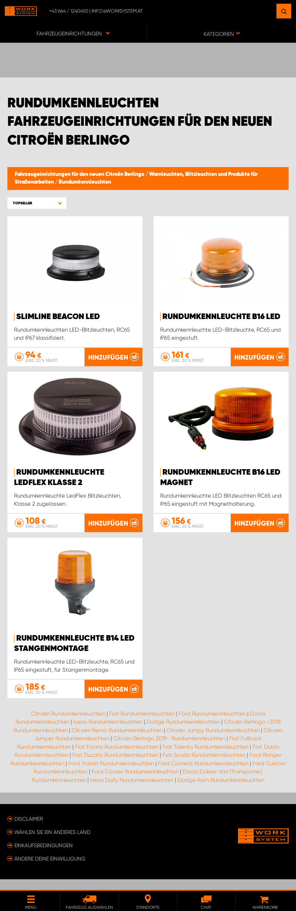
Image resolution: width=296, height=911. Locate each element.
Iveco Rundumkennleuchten (107, 732)
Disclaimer (28, 829)
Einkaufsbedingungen (43, 856)
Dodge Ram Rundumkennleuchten (221, 790)
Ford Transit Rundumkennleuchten (111, 773)
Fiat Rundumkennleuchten (142, 724)
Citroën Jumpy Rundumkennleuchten (212, 740)
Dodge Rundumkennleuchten (183, 732)
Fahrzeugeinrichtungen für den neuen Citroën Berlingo (80, 174)
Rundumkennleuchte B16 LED (221, 317)
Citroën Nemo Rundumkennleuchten (117, 740)
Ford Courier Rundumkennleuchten (135, 782)
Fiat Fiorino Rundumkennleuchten (116, 757)
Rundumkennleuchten (85, 182)
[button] (36, 203)
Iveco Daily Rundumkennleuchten (131, 790)
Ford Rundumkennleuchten (212, 724)
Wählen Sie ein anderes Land (52, 842)
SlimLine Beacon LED (58, 317)
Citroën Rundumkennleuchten (68, 724)
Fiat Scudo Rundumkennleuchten (203, 765)
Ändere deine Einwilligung (49, 869)
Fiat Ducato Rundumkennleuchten (115, 765)
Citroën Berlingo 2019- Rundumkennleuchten (169, 748)
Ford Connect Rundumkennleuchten (203, 773)
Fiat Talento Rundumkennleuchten (205, 757)
